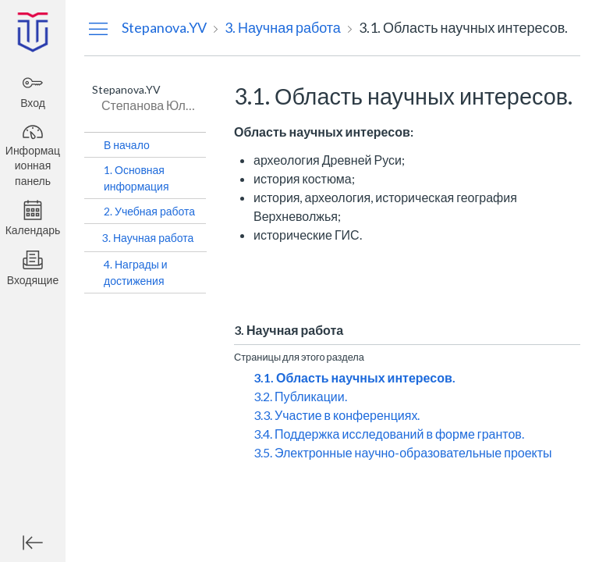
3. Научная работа (147, 237)
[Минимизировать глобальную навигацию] (33, 542)
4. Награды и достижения (136, 272)
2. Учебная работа (149, 211)
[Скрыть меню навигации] (98, 28)
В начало (127, 144)
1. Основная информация (136, 178)
